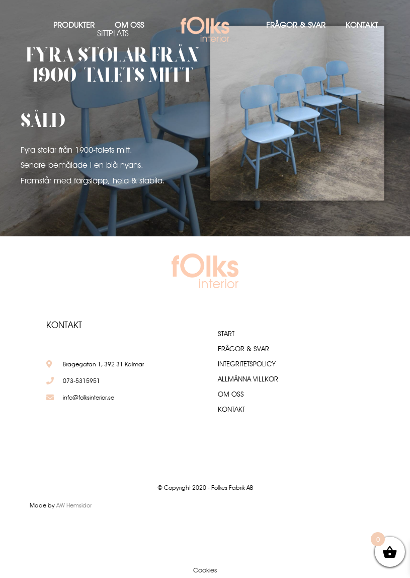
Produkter (74, 25)
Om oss (129, 25)
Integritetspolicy (247, 364)
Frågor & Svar (295, 25)
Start (226, 334)
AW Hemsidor (74, 505)
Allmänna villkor (248, 379)
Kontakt (362, 25)
